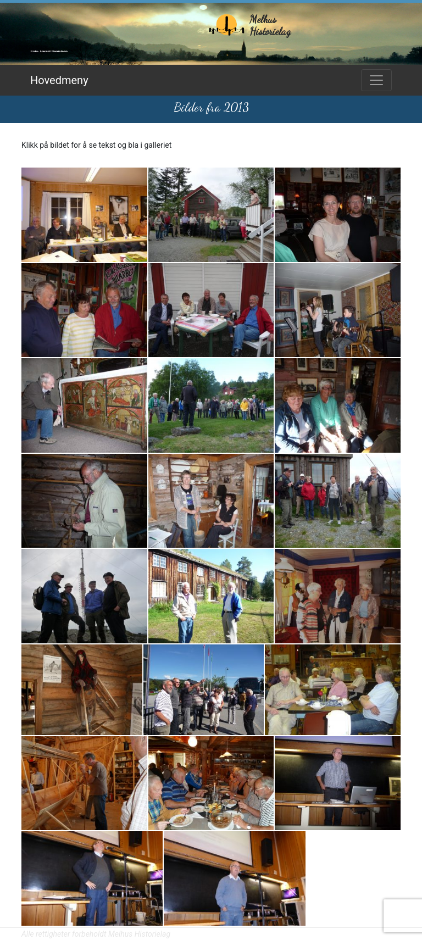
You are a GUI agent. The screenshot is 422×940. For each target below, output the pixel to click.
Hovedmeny (59, 80)
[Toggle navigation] (376, 80)
